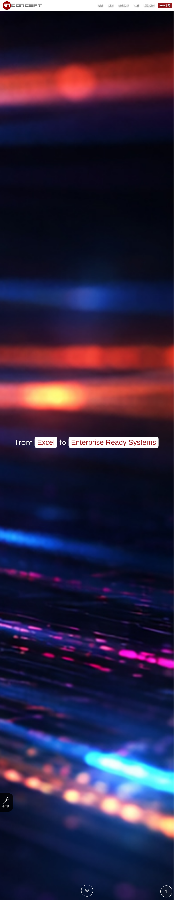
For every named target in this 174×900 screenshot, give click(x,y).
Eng (162, 4)
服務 (110, 4)
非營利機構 (30, 412)
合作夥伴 (123, 4)
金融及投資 (73, 412)
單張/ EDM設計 (87, 419)
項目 (100, 4)
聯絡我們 (149, 4)
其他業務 (145, 412)
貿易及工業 (98, 412)
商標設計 (113, 419)
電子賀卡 (60, 419)
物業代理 (122, 412)
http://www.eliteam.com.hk (97, 397)
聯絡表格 (91, 627)
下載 (136, 4)
